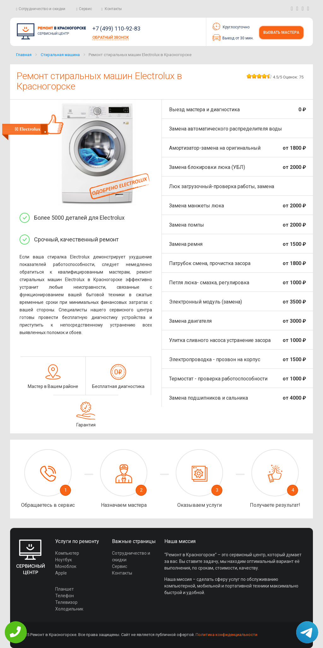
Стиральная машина (60, 54)
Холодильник (69, 608)
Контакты (113, 9)
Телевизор (66, 602)
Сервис (85, 9)
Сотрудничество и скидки (42, 9)
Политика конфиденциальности (226, 634)
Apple (61, 573)
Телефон (64, 595)
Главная (24, 54)
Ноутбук (63, 559)
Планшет (64, 589)
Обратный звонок (110, 37)
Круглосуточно (231, 26)
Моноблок (65, 566)
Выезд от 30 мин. (233, 37)
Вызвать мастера (281, 32)
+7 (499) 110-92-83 (116, 28)
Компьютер (67, 553)
